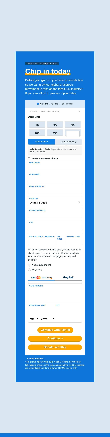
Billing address (37, 210)
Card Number (36, 286)
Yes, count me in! (41, 265)
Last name (34, 174)
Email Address (36, 186)
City (31, 222)
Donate (55, 347)
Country (33, 199)
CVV (58, 305)
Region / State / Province (41, 236)
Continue (53, 338)
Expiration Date (37, 305)
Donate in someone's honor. (45, 158)
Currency (34, 111)
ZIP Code (59, 237)
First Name (34, 163)
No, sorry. (37, 269)
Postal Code (73, 236)
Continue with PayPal (55, 330)
